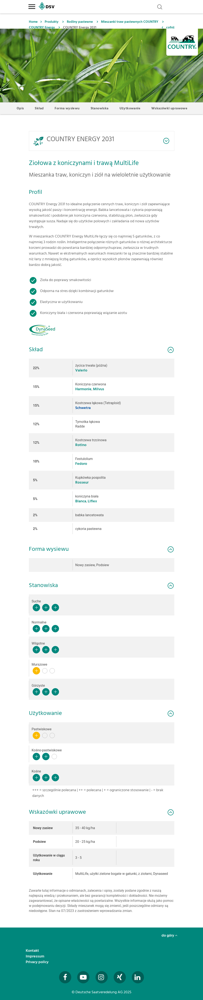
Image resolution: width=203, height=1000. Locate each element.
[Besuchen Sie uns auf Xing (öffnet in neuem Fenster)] (120, 977)
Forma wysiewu (67, 108)
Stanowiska (100, 108)
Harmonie (83, 389)
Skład (39, 108)
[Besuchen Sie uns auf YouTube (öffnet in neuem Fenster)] (83, 977)
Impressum (35, 956)
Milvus (98, 389)
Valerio (81, 370)
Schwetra (83, 408)
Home (33, 21)
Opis (20, 108)
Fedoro (81, 464)
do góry (169, 935)
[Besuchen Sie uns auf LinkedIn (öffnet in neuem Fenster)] (138, 977)
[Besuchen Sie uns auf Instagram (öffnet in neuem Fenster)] (101, 977)
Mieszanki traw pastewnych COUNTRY (129, 21)
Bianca (80, 501)
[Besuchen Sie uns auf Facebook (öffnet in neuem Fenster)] (65, 977)
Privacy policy (37, 962)
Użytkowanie (130, 108)
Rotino (80, 445)
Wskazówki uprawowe (169, 108)
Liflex (92, 501)
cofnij (170, 27)
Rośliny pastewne (80, 21)
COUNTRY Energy (42, 27)
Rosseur (82, 482)
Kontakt (33, 951)
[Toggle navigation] (32, 6)
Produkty (51, 21)
